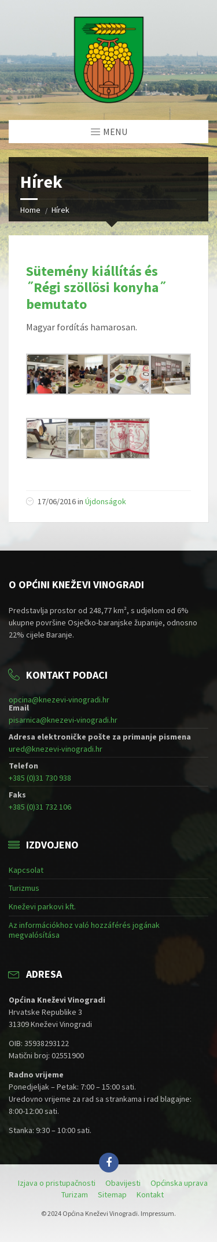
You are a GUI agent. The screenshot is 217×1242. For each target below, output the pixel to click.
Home (30, 210)
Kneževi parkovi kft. (42, 906)
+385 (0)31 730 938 (40, 778)
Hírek (60, 210)
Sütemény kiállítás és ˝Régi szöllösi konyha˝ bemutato (96, 288)
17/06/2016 (57, 501)
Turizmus (24, 888)
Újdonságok (105, 501)
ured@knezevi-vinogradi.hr (55, 749)
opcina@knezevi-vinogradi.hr (59, 699)
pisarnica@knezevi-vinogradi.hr (63, 720)
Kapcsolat (26, 870)
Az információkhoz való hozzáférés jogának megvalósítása (84, 930)
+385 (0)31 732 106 (40, 807)
